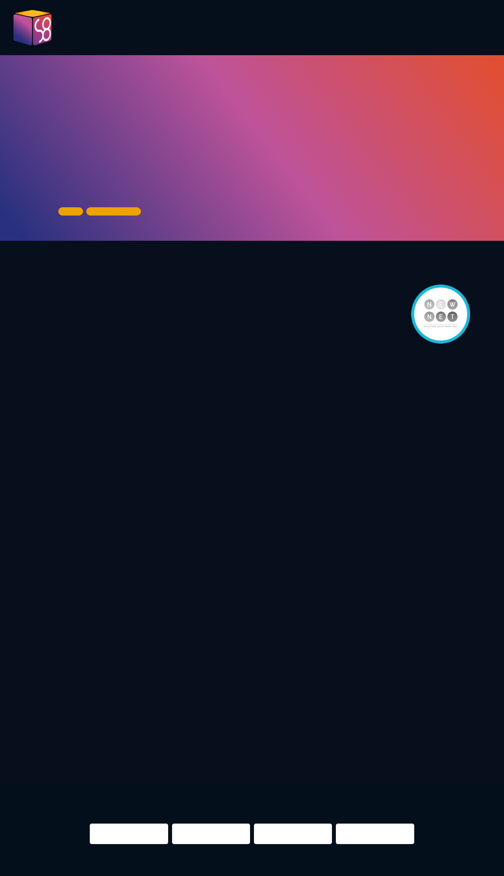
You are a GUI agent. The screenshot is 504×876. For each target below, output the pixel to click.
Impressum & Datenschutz (182, 865)
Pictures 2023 (119, 31)
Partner (347, 28)
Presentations (287, 28)
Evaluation (222, 28)
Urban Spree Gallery (96, 183)
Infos (387, 28)
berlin (349, 758)
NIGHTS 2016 (441, 758)
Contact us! (427, 31)
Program (168, 28)
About (469, 28)
